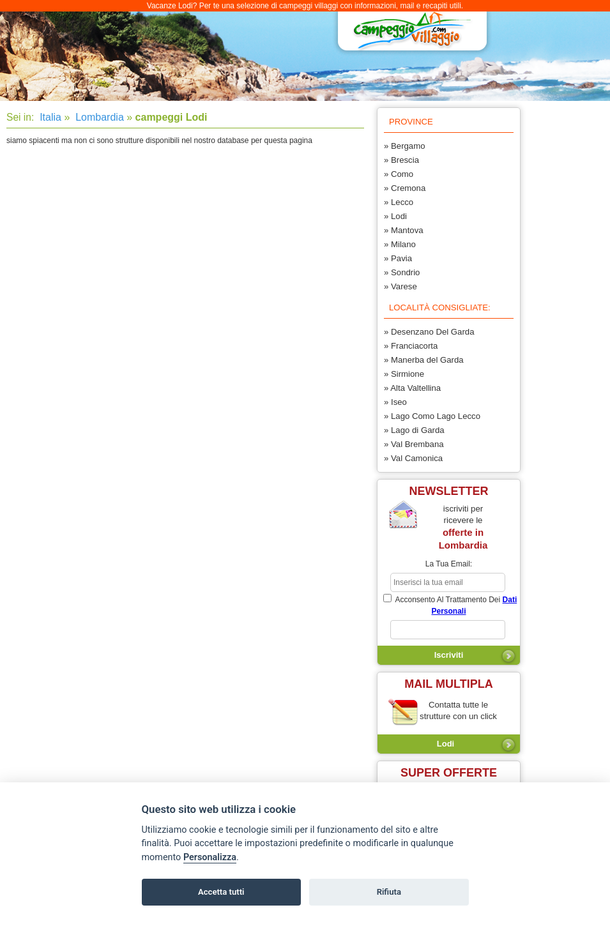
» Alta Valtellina (412, 388)
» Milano (400, 244)
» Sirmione (404, 374)
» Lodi (395, 216)
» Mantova (403, 230)
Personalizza (209, 857)
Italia (49, 117)
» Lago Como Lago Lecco (432, 416)
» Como (398, 174)
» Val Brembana (414, 444)
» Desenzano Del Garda (429, 332)
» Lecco (398, 202)
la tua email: (448, 563)
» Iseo (395, 402)
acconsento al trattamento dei (450, 605)
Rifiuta (389, 892)
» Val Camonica (413, 458)
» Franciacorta (411, 346)
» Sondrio (402, 272)
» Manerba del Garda (424, 360)
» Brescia (401, 160)
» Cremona (404, 188)
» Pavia (398, 258)
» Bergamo (404, 146)
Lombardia (98, 117)
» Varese (400, 286)
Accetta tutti (221, 892)
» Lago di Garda (414, 430)
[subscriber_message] (447, 629)
